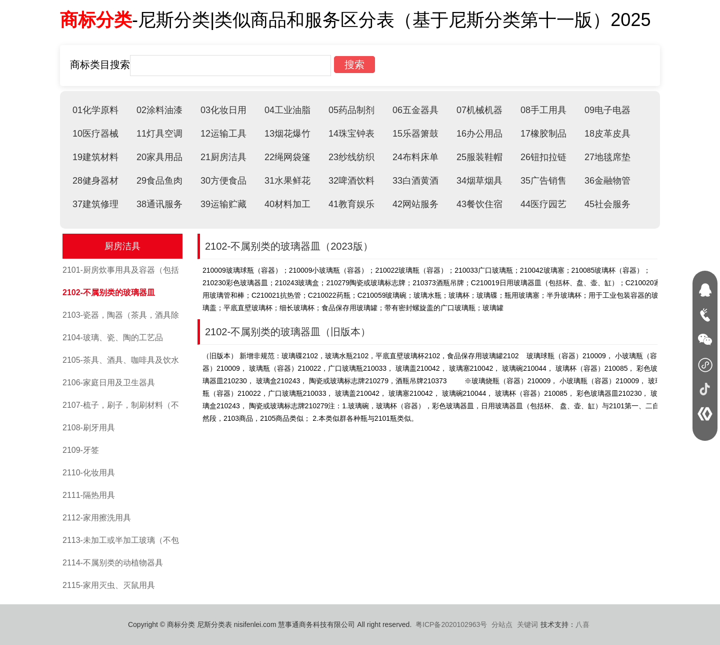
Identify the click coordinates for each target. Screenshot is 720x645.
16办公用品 (479, 134)
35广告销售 (543, 181)
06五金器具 (415, 110)
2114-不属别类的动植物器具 (112, 562)
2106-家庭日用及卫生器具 (108, 382)
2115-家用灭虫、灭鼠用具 (108, 585)
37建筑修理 (95, 204)
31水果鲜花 (287, 181)
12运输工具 (223, 134)
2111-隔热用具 (88, 495)
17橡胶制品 (543, 134)
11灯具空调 (159, 134)
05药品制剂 (351, 110)
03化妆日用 (223, 110)
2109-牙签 (80, 450)
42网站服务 (415, 204)
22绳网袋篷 (287, 157)
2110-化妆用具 (88, 472)
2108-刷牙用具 (88, 427)
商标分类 (96, 20)
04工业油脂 (287, 110)
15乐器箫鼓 (415, 134)
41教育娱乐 (351, 204)
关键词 (527, 624)
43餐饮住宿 (479, 204)
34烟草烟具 (479, 181)
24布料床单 (415, 157)
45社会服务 (607, 204)
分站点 (502, 624)
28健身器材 (95, 181)
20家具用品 (159, 157)
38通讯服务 (159, 204)
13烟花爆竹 (287, 134)
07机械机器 (479, 110)
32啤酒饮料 (351, 181)
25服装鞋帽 (479, 157)
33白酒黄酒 (415, 181)
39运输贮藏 (223, 204)
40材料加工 (287, 204)
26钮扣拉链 (543, 157)
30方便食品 (223, 181)
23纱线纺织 (351, 157)
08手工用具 (543, 110)
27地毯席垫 (607, 157)
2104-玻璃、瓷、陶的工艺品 (112, 337)
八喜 (583, 624)
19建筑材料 (95, 157)
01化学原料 (95, 110)
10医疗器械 (95, 134)
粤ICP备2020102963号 (451, 624)
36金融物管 (607, 181)
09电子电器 (607, 110)
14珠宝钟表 (351, 134)
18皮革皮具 (607, 134)
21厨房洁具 (223, 157)
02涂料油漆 (159, 110)
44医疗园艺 (543, 204)
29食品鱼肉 (159, 181)
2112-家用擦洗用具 (96, 517)
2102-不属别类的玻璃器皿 (108, 292)
